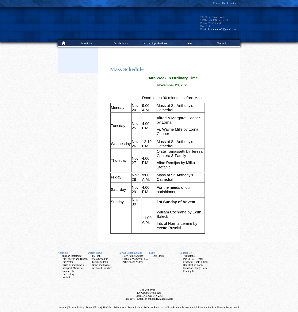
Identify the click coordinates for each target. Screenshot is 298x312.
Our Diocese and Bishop (75, 258)
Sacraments (68, 271)
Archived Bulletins (102, 268)
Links (152, 252)
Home (63, 43)
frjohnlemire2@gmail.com (222, 29)
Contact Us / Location (224, 3)
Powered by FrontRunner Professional (218, 307)
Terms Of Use (93, 307)
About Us (63, 252)
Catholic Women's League (136, 258)
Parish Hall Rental (193, 258)
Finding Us (189, 271)
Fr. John (96, 255)
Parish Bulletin (100, 262)
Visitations (189, 255)
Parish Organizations (130, 252)
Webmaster (120, 307)
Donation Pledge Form (195, 268)
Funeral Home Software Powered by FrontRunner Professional (161, 307)
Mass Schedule (100, 258)
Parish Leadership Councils (76, 265)
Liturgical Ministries (72, 268)
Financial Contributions (195, 262)
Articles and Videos (132, 262)
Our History (68, 274)
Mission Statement (72, 255)
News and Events (101, 265)
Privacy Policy (76, 307)
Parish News (95, 252)
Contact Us (68, 277)
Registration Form (193, 265)
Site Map (107, 307)
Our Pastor (67, 262)
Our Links (158, 255)
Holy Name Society (132, 255)
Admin (63, 307)
